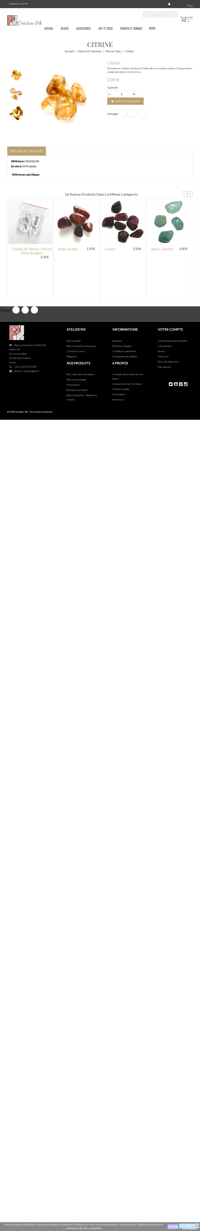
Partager (123, 113)
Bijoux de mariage (76, 341)
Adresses (163, 318)
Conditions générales (124, 312)
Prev (184, 193)
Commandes (165, 307)
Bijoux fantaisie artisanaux (81, 307)
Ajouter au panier (125, 101)
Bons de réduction (168, 323)
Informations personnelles (173, 302)
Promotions (73, 346)
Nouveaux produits (77, 351)
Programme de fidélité (124, 318)
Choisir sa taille (120, 350)
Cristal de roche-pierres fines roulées (32, 250)
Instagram (184, 346)
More (149, 28)
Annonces (118, 361)
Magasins (72, 318)
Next (190, 193)
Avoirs (161, 312)
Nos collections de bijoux (81, 336)
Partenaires (118, 356)
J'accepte (172, 1226)
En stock (16, 166)
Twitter (169, 346)
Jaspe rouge (68, 248)
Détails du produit (26, 151)
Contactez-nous (76, 312)
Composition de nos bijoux (127, 345)
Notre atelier (74, 302)
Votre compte (170, 291)
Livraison (117, 302)
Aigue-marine (162, 248)
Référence (17, 161)
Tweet (132, 113)
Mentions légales (122, 307)
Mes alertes (164, 328)
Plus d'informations (189, 1226)
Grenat (110, 248)
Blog (190, 5)
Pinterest (141, 113)
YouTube (174, 346)
